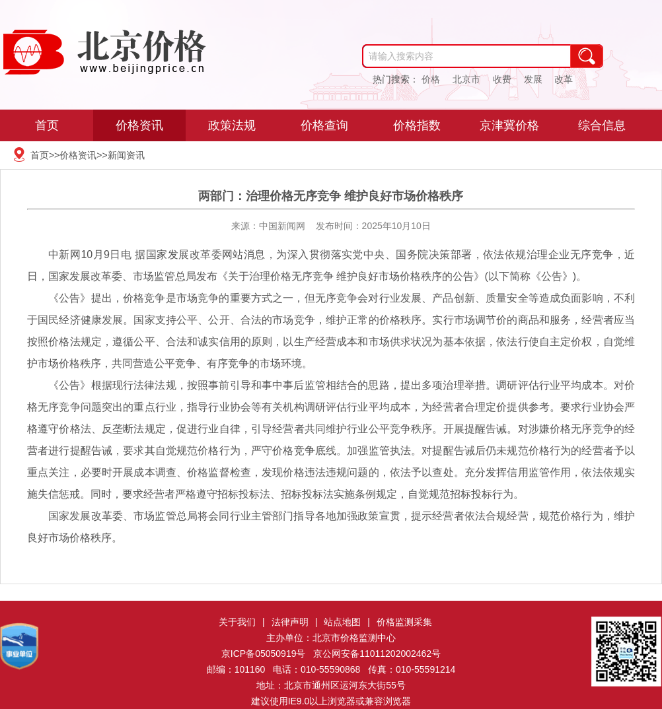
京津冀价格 (509, 125)
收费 (502, 79)
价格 (431, 79)
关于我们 (237, 622)
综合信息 (602, 125)
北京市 (466, 79)
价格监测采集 (404, 622)
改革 (563, 79)
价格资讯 (139, 125)
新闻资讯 (126, 155)
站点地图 (342, 622)
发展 (533, 79)
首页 (47, 125)
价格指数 (417, 125)
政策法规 (232, 125)
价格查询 (324, 125)
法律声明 (290, 622)
